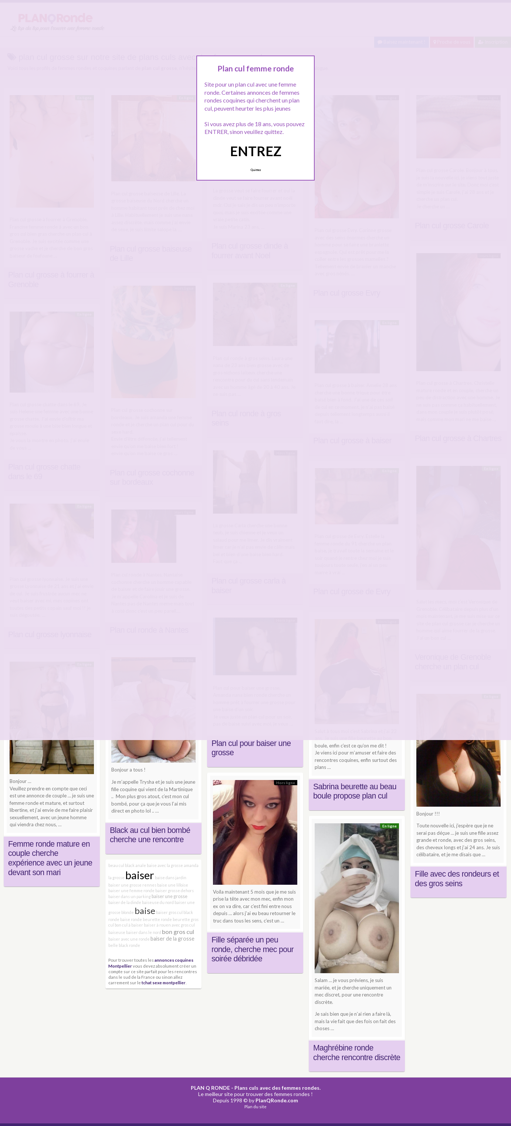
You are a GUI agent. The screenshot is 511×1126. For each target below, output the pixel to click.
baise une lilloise (172, 885)
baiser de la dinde (124, 902)
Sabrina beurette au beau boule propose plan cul (354, 791)
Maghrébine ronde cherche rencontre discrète (356, 1052)
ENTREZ (255, 151)
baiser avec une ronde (129, 939)
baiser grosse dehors (174, 890)
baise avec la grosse (165, 865)
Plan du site (255, 1106)
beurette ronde (157, 919)
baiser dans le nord (143, 932)
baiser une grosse (169, 896)
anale (140, 865)
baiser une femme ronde (131, 890)
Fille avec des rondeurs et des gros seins (457, 879)
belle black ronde (124, 945)
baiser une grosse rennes (132, 885)
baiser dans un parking (129, 896)
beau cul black (121, 865)
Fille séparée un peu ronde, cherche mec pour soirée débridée (252, 949)
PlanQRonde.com (277, 1100)
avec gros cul (183, 924)
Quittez (255, 170)
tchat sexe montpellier (164, 982)
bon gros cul (178, 931)
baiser (139, 874)
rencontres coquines (336, 760)
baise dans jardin (170, 877)
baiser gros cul (169, 912)
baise (145, 910)
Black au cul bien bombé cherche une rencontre (150, 835)
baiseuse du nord (158, 902)
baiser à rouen (157, 924)
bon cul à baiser (129, 924)
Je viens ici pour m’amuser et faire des (355, 753)
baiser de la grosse (172, 938)
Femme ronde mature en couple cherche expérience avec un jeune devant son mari (50, 858)
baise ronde (131, 919)
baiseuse (116, 932)
